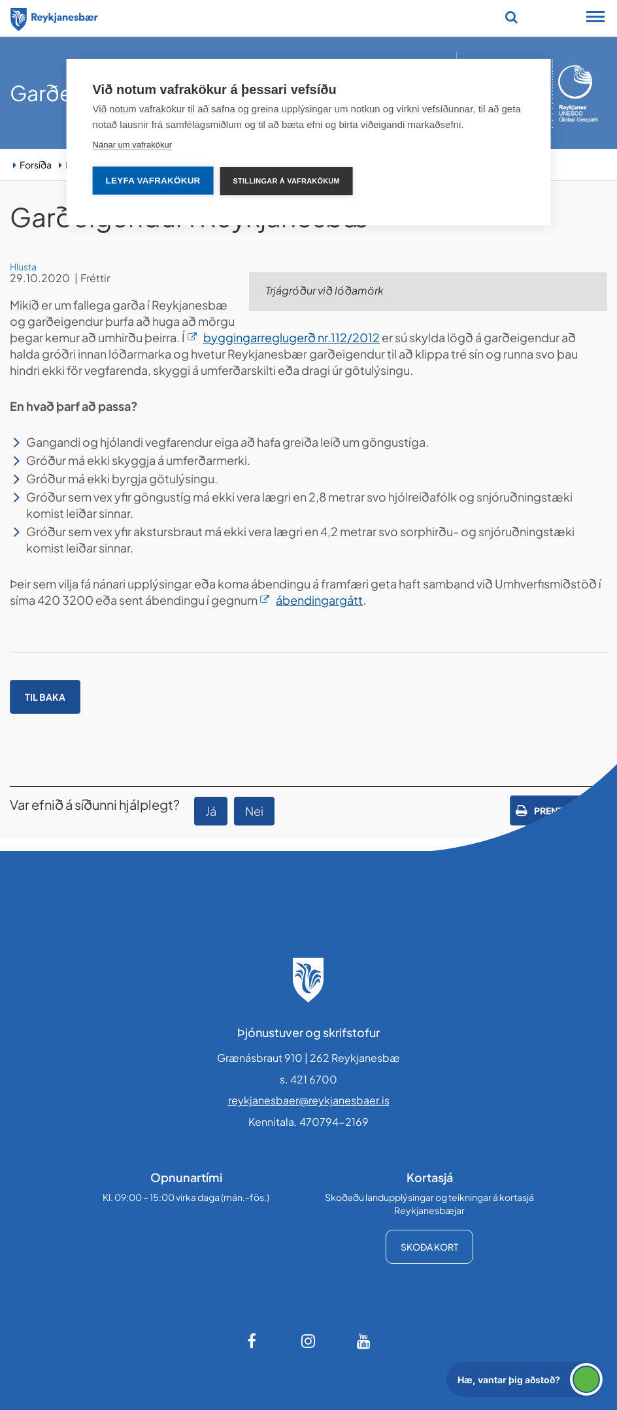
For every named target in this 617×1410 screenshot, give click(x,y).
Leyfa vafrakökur (153, 180)
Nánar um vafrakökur (132, 145)
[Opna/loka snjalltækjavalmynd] (595, 18)
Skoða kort (429, 1247)
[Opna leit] (511, 17)
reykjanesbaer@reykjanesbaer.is (309, 1100)
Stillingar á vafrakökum (286, 181)
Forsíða (36, 164)
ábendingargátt (319, 599)
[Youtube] (364, 1340)
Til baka (45, 697)
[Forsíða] (54, 17)
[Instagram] (308, 1340)
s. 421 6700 (308, 1079)
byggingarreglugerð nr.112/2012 (291, 337)
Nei (254, 810)
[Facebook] (253, 1340)
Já (210, 810)
